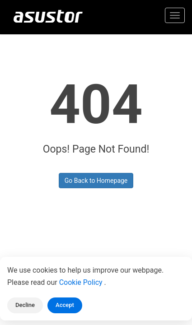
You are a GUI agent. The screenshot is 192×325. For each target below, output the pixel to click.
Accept (65, 305)
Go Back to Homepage (96, 180)
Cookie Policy (81, 282)
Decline (25, 305)
